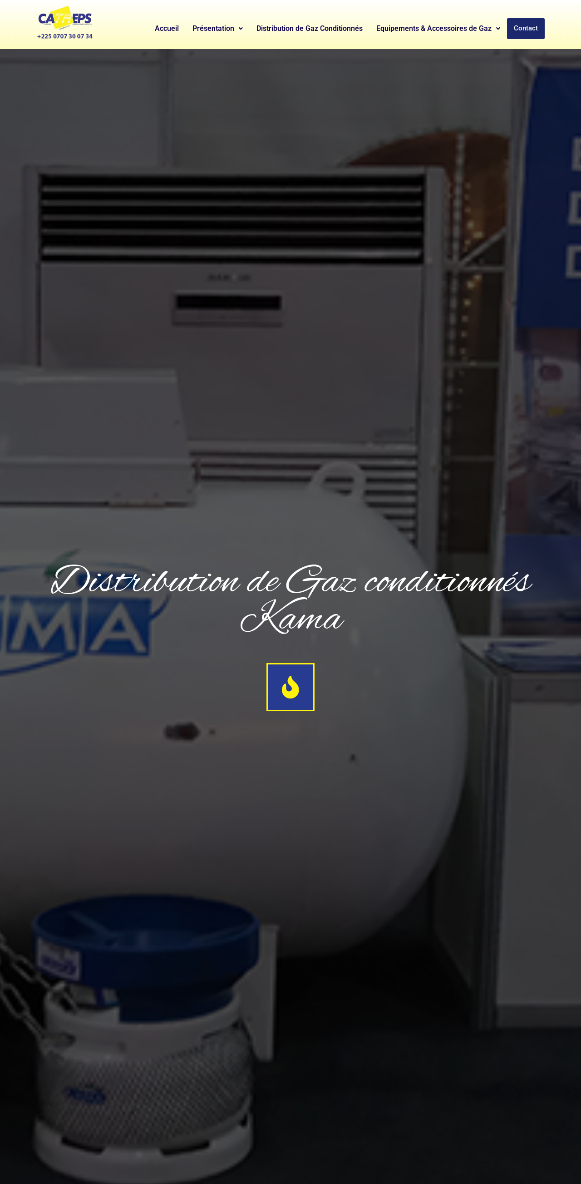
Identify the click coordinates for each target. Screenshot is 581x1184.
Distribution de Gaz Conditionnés (309, 28)
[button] (218, 28)
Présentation (217, 28)
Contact (526, 29)
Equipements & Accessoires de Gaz (438, 28)
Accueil (167, 28)
